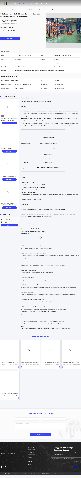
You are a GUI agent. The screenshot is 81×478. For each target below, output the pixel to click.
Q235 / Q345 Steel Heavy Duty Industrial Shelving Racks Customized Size (9, 205)
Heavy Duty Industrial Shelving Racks (45, 328)
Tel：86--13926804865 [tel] (6, 451)
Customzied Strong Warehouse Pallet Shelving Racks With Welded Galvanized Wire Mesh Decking (71, 363)
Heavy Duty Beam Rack (31, 328)
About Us (29, 3)
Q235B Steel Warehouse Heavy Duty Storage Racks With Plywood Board (10, 363)
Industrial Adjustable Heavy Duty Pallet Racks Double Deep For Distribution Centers (51, 363)
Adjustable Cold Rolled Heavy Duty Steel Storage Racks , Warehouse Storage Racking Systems (9, 394)
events (36, 3)
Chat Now (10, 38)
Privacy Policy (8, 473)
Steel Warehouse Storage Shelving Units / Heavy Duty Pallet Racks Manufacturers (30, 363)
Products (21, 3)
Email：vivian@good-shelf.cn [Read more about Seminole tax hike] (8, 453)
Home (14, 3)
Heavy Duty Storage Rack (15, 9)
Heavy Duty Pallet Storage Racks (63, 328)
